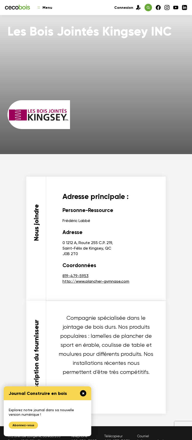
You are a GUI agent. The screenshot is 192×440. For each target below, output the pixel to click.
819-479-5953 (75, 275)
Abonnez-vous (23, 425)
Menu (45, 8)
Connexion (127, 7)
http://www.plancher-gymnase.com (95, 281)
